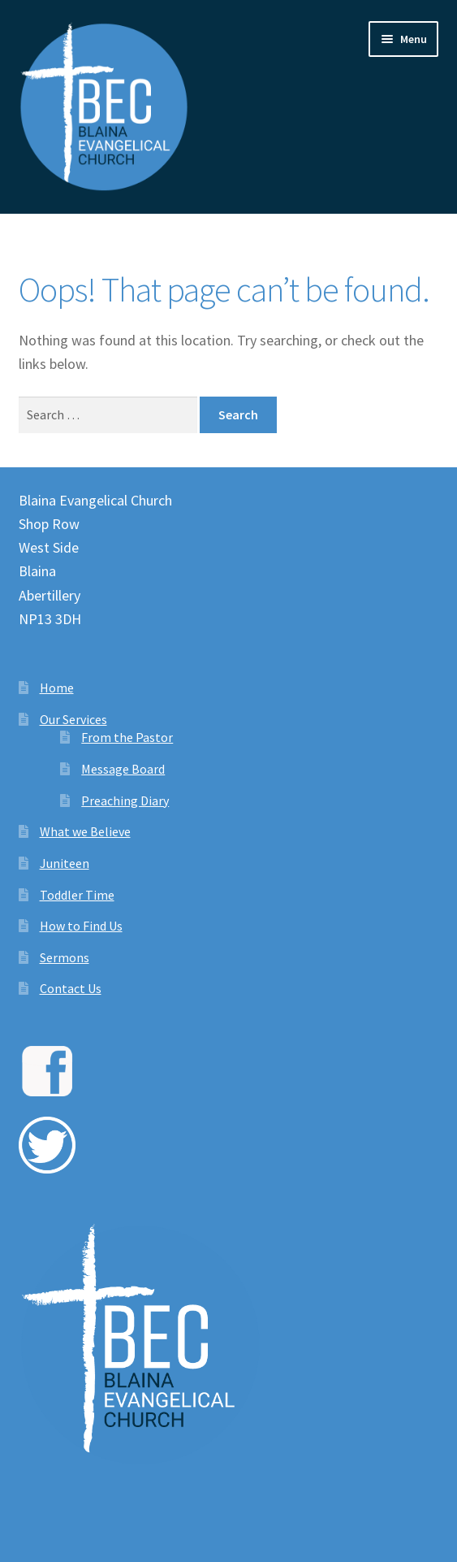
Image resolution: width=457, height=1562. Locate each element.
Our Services (73, 719)
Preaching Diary (125, 800)
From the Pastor (127, 737)
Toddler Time (77, 895)
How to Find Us (81, 926)
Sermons (64, 957)
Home (57, 687)
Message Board (123, 769)
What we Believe (85, 831)
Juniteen (64, 863)
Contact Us (70, 988)
